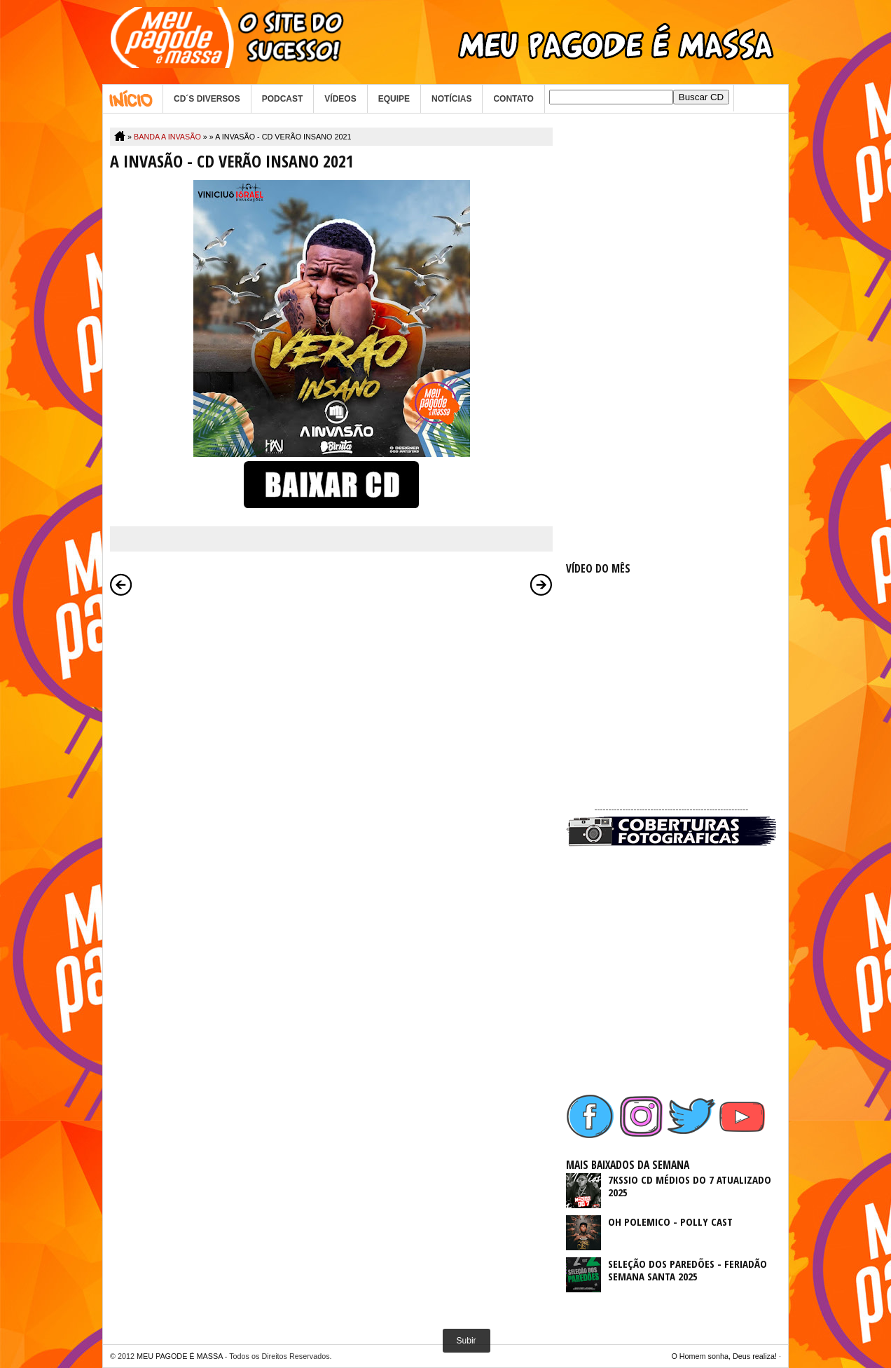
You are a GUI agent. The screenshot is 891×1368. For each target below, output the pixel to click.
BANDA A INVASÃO (167, 136)
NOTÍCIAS (451, 99)
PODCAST (282, 99)
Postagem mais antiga (541, 584)
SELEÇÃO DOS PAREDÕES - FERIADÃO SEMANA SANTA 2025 (687, 1270)
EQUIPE (394, 99)
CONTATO (513, 99)
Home (133, 99)
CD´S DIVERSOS (207, 99)
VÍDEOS (340, 99)
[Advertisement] (671, 338)
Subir (466, 1341)
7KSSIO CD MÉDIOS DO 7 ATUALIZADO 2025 (689, 1185)
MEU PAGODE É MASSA (180, 1356)
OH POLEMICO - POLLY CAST (670, 1222)
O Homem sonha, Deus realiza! (724, 1356)
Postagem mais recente (121, 584)
